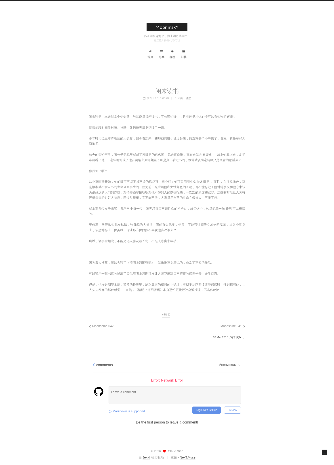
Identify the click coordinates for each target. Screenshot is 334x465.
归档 (184, 54)
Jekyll (146, 457)
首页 (150, 54)
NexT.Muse (187, 457)
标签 (172, 54)
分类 (161, 54)
